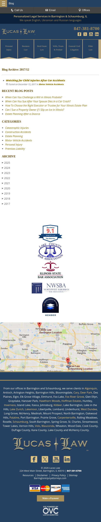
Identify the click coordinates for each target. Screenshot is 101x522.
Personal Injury (9, 48)
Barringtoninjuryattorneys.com (50, 478)
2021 (6, 183)
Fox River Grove (74, 396)
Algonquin (91, 388)
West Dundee (89, 409)
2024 (6, 168)
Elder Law (90, 48)
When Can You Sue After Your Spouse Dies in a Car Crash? (38, 101)
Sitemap (73, 475)
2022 (6, 178)
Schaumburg (20, 422)
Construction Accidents (18, 132)
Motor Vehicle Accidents (51, 84)
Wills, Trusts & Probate (58, 48)
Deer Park (86, 392)
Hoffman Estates (71, 401)
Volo (37, 426)
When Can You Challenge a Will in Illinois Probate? (33, 97)
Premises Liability (15, 148)
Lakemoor (31, 409)
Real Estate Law (42, 48)
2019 (6, 193)
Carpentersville (67, 417)
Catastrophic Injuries (17, 128)
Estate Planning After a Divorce (22, 114)
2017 (6, 203)
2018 (6, 198)
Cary (76, 392)
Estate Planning (14, 136)
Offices (84, 10)
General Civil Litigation (74, 48)
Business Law (25, 48)
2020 (6, 188)
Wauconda (48, 426)
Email (50, 10)
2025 (6, 162)
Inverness (10, 405)
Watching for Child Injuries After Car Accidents (35, 80)
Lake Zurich (17, 409)
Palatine (14, 417)
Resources (28, 475)
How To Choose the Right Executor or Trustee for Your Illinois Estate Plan (46, 105)
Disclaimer (42, 475)
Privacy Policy (59, 475)
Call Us (17, 10)
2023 (6, 173)
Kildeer (58, 405)
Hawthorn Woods (49, 401)
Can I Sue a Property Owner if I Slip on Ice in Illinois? (34, 109)
